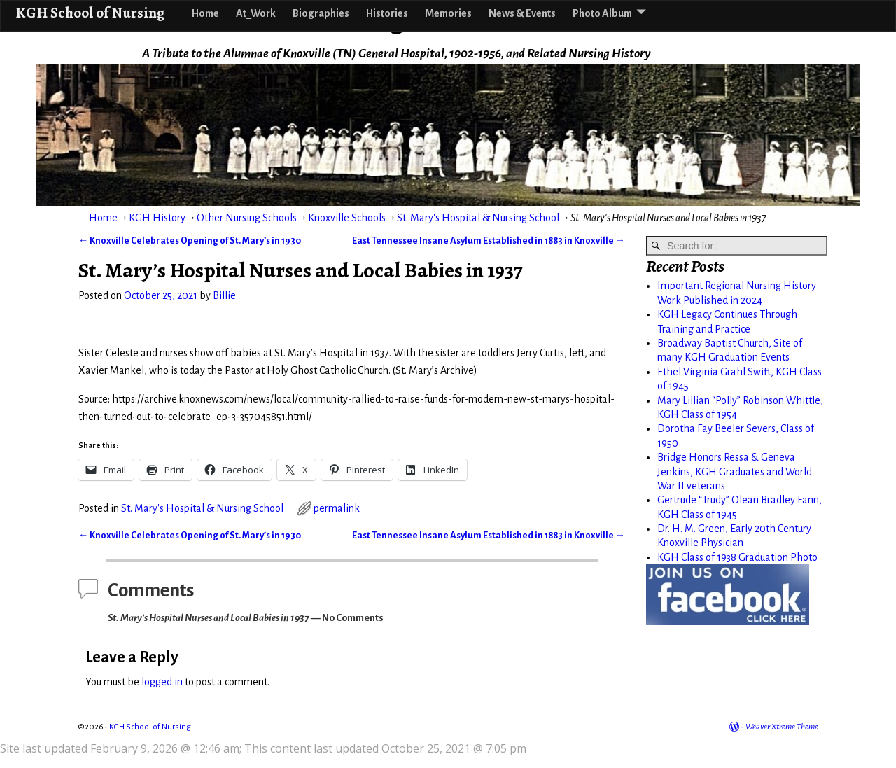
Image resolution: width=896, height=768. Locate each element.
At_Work (256, 13)
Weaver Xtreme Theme (782, 727)
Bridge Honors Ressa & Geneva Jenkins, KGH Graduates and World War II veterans (734, 471)
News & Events (522, 13)
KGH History (157, 217)
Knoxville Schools (347, 217)
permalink (337, 508)
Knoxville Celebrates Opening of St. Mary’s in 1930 (189, 240)
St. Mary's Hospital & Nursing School (478, 217)
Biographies (321, 13)
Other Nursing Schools (247, 217)
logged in (162, 681)
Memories (448, 13)
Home (205, 13)
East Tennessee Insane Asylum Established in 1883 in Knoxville (488, 240)
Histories (387, 13)
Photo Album (602, 13)
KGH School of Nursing (89, 12)
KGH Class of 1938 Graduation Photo (737, 557)
